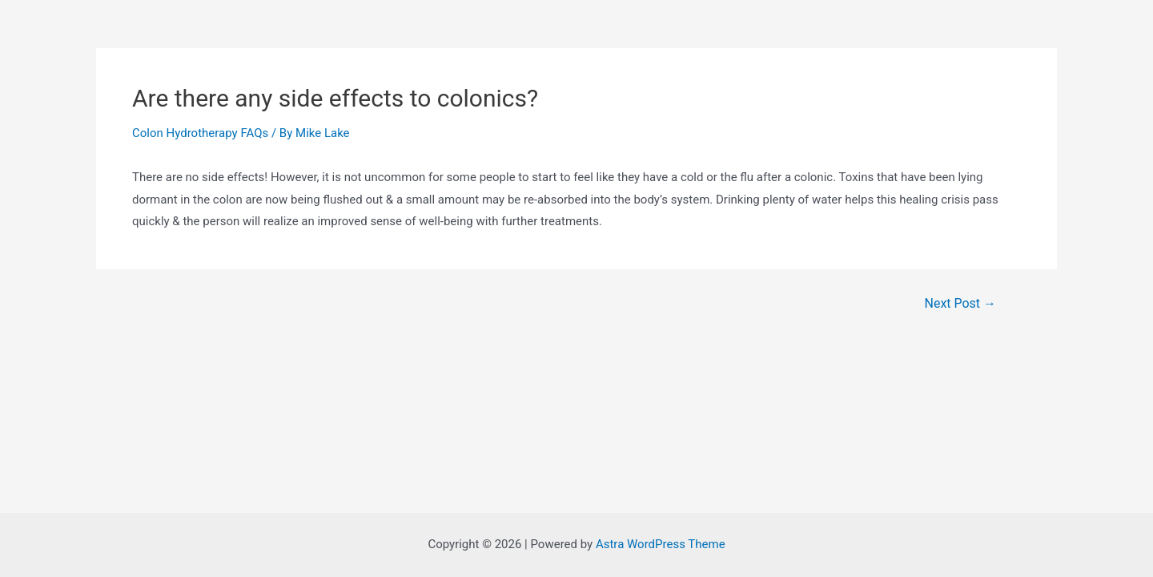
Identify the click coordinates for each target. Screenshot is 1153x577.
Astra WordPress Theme (660, 544)
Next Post (961, 303)
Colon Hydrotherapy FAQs (200, 133)
